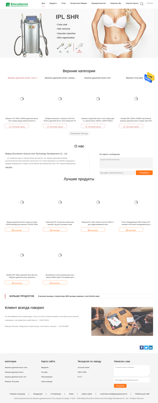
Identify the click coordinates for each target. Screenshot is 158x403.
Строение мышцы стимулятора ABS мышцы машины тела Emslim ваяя (68, 296)
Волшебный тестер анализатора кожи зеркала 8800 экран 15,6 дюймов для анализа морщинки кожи (60, 277)
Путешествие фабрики (78, 3)
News (71, 394)
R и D (80, 377)
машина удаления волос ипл (15, 377)
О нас (63, 3)
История (44, 372)
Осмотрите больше (79, 133)
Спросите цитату (132, 3)
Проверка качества (99, 3)
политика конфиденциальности (113, 394)
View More (8, 167)
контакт (17, 230)
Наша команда (46, 381)
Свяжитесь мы (115, 3)
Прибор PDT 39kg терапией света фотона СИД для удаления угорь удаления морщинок (21, 277)
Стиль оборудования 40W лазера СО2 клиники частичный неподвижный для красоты (135, 224)
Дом (43, 3)
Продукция (37, 394)
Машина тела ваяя (12, 381)
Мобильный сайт (142, 394)
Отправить (144, 173)
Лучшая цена (17, 127)
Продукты (53, 3)
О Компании (55, 394)
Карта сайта (87, 394)
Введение (45, 367)
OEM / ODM (82, 372)
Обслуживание (46, 377)
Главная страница (17, 394)
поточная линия (83, 367)
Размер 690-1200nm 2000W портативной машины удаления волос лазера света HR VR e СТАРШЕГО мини (136, 121)
